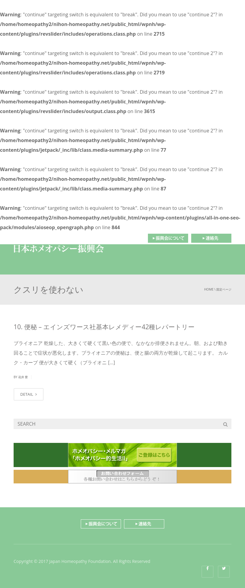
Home (209, 289)
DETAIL (28, 394)
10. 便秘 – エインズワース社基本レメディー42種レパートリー (104, 327)
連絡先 (211, 238)
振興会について (168, 238)
